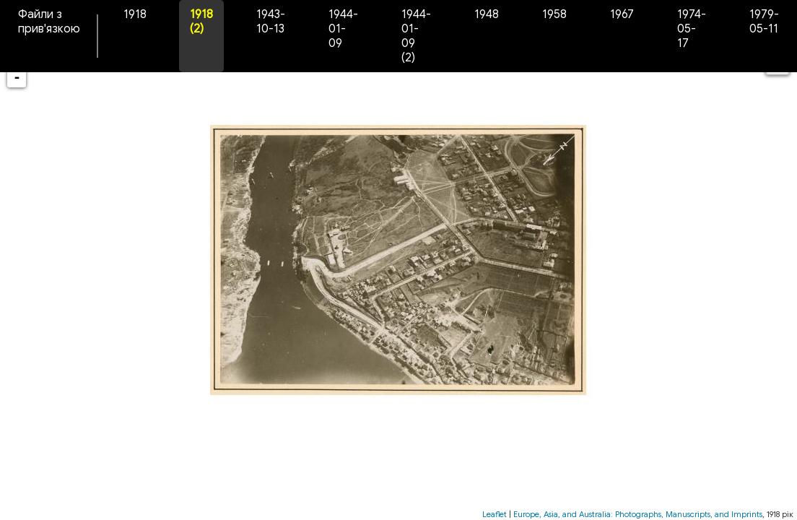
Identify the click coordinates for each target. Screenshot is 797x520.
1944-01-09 (343, 29)
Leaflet (494, 514)
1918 (135, 14)
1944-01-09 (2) (416, 36)
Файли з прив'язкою (49, 21)
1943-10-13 (270, 21)
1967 (622, 14)
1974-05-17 (691, 29)
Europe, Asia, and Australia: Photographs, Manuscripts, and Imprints (637, 514)
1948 (486, 14)
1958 (554, 14)
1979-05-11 (764, 21)
